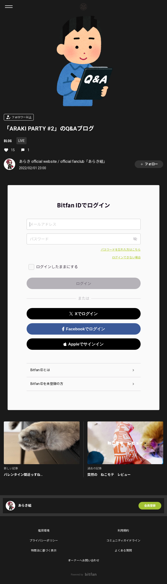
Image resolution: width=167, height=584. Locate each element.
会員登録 (150, 505)
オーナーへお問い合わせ (83, 560)
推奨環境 (43, 530)
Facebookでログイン (83, 329)
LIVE (21, 141)
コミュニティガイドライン (123, 540)
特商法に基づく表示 (44, 550)
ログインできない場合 (126, 257)
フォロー (149, 164)
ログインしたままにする (57, 267)
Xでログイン (83, 314)
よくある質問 (123, 550)
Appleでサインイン (83, 344)
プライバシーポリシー (43, 540)
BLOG (8, 140)
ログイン (159, 6)
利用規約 (123, 530)
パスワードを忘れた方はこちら (121, 249)
